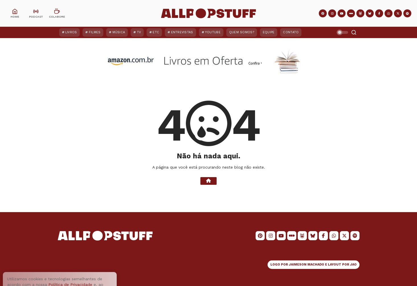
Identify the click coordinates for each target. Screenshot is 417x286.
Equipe (269, 32)
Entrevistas (182, 32)
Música (118, 32)
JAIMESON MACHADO (306, 264)
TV (139, 32)
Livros (71, 32)
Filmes (95, 32)
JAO (353, 264)
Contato (291, 32)
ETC (156, 32)
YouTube (213, 32)
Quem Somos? (241, 32)
